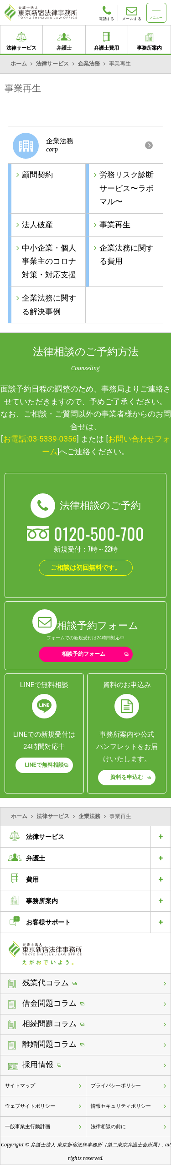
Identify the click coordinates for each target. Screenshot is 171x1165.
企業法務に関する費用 (126, 255)
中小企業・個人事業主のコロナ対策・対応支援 (49, 261)
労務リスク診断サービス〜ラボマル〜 (126, 188)
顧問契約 (37, 175)
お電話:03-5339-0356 (40, 438)
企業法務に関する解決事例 (49, 305)
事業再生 (114, 225)
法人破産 (37, 225)
